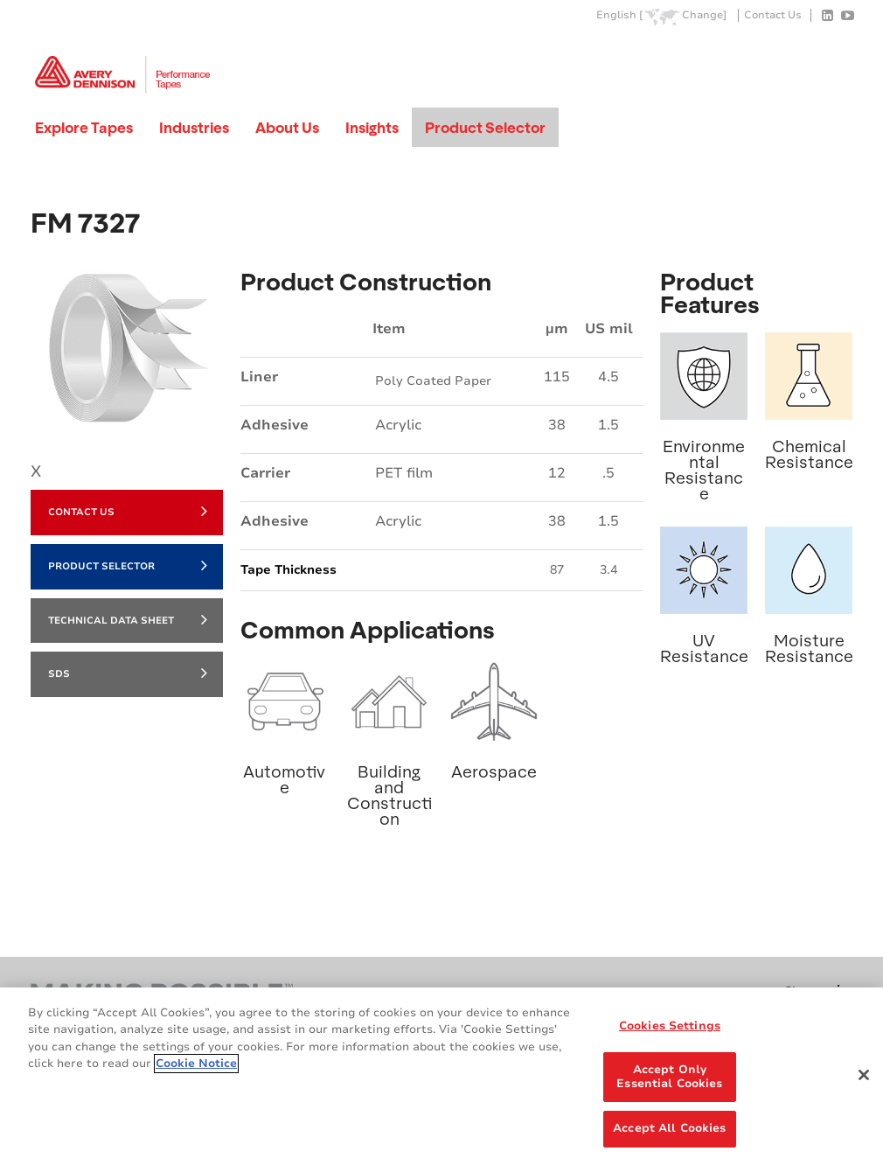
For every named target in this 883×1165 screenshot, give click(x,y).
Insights (372, 127)
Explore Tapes (84, 127)
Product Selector (485, 127)
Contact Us (773, 15)
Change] (704, 15)
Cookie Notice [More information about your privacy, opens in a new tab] (196, 1063)
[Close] (864, 1075)
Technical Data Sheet (127, 619)
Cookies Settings (669, 1026)
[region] (441, 1076)
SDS (127, 672)
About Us (287, 127)
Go (837, 55)
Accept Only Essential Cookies (669, 1077)
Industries (194, 127)
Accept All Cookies (669, 1128)
